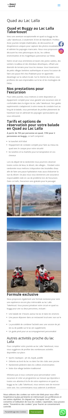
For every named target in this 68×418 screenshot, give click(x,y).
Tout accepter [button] (36, 412)
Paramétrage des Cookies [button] (15, 412)
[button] (34, 200)
